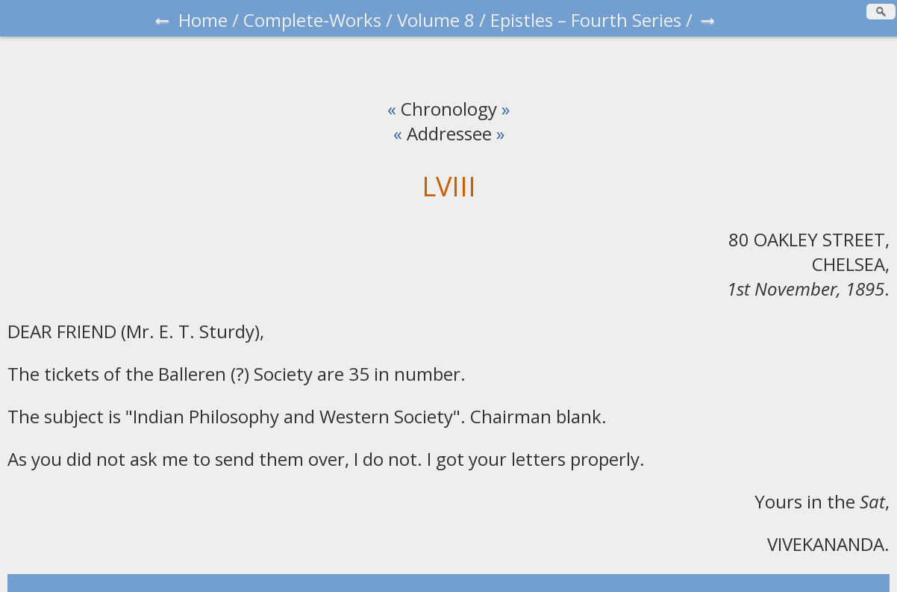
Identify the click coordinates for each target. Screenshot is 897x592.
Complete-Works (312, 19)
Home (203, 19)
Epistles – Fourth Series (585, 19)
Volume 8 (436, 19)
